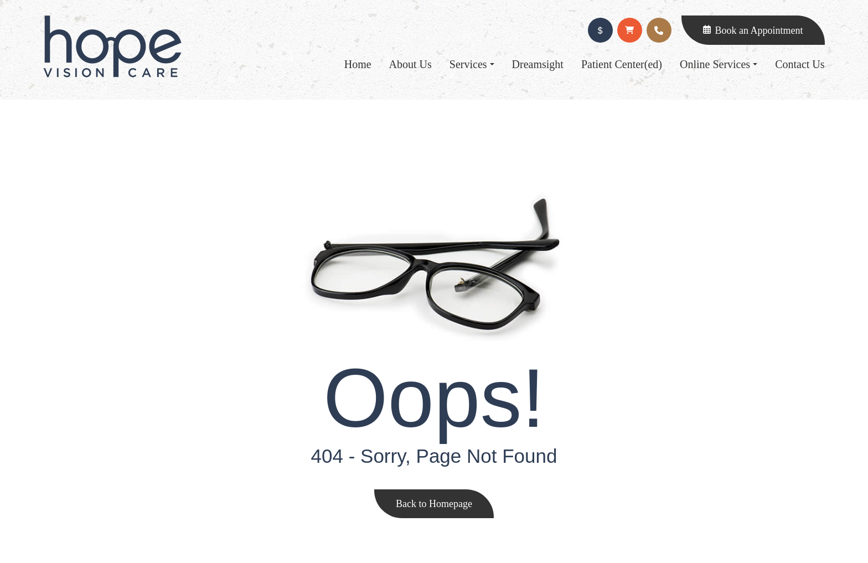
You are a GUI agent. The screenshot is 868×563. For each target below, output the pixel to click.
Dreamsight (538, 64)
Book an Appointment (759, 30)
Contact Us (799, 64)
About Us (410, 64)
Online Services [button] (718, 64)
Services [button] (472, 64)
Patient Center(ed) (621, 64)
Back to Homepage (434, 503)
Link (112, 47)
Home (357, 64)
